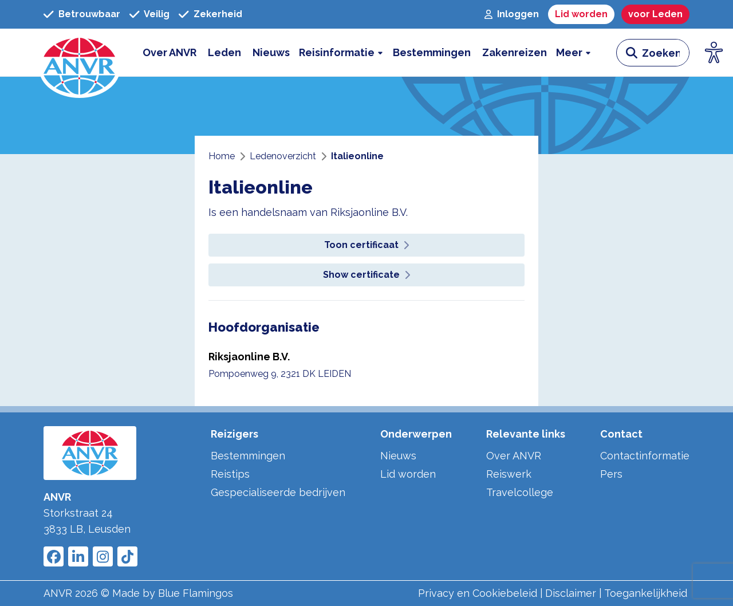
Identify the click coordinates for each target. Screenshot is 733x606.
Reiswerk (508, 474)
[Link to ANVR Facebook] (54, 556)
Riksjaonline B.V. (249, 357)
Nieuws (398, 456)
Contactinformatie (644, 456)
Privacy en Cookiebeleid (477, 593)
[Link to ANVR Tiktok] (127, 556)
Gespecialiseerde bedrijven (278, 492)
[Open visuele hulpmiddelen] (714, 52)
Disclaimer (570, 593)
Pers (611, 474)
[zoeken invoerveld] (665, 53)
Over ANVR (513, 456)
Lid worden (408, 474)
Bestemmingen (248, 456)
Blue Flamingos (195, 593)
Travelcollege (519, 492)
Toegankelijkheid (645, 593)
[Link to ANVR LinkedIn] (78, 556)
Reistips (230, 474)
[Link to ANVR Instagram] (103, 556)
